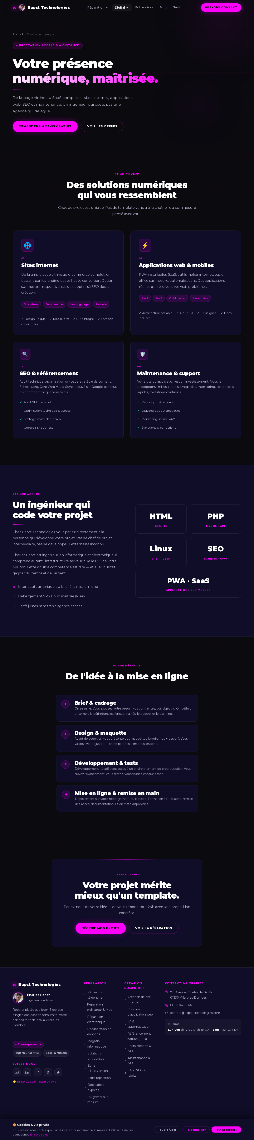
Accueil (18, 34)
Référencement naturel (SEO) (137, 1036)
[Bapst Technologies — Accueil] (41, 7)
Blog (163, 7)
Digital (122, 7)
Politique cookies (158, 1130)
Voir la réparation (153, 928)
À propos (70, 1130)
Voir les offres (102, 126)
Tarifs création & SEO (137, 1048)
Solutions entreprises (94, 1056)
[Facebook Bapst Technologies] (48, 1072)
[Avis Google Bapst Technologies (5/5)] (58, 1072)
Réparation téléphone (93, 994)
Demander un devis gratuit (45, 126)
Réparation (97, 7)
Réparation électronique (95, 1019)
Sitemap (208, 1130)
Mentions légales (90, 1130)
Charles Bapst (37, 1130)
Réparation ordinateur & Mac (98, 1007)
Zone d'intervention (96, 1068)
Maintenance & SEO (137, 1060)
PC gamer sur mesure (96, 1099)
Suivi (176, 7)
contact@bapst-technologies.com (195, 1013)
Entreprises (144, 7)
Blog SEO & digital (134, 1072)
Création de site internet (137, 999)
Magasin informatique (95, 1043)
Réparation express (94, 1087)
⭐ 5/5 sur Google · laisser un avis (34, 1081)
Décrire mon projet (101, 928)
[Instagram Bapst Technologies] (37, 1072)
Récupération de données (97, 1031)
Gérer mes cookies (186, 1130)
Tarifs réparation (97, 1078)
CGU (117, 1130)
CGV (108, 1130)
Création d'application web (138, 1011)
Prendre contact (221, 7)
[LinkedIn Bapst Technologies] (27, 1072)
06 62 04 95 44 (181, 1005)
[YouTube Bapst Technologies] (17, 1072)
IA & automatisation (137, 1024)
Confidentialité (134, 1130)
